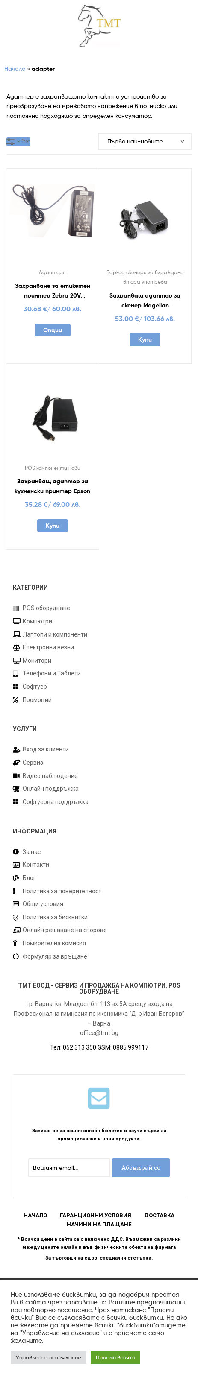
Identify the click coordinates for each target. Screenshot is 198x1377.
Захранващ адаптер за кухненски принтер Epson (52, 486)
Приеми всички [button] (115, 1357)
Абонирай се (140, 1168)
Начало (14, 68)
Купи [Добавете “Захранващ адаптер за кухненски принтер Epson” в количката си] (52, 525)
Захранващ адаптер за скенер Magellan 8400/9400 (144, 301)
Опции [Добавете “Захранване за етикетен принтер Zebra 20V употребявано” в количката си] (52, 330)
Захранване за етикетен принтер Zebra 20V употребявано (52, 291)
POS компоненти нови (52, 468)
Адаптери (52, 272)
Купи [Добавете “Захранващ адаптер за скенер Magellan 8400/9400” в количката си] (145, 339)
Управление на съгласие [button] (48, 1357)
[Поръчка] (145, 141)
